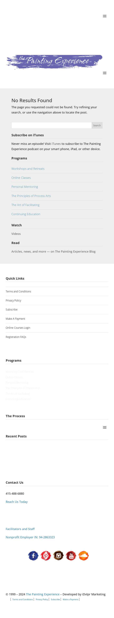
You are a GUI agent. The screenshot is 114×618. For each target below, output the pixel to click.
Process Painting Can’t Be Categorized (27, 463)
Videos (16, 234)
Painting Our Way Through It (22, 456)
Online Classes (21, 178)
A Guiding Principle (17, 449)
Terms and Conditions (18, 291)
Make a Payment (70, 599)
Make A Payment (15, 318)
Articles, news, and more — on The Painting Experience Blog (53, 251)
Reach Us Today (17, 502)
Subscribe (11, 309)
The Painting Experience (42, 594)
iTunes (57, 144)
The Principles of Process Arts (31, 196)
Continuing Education (25, 214)
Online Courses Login (18, 328)
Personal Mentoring (24, 187)
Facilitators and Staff (20, 529)
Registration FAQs (16, 337)
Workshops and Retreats (27, 169)
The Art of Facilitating (25, 205)
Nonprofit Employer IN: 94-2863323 (30, 537)
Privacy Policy (13, 300)
